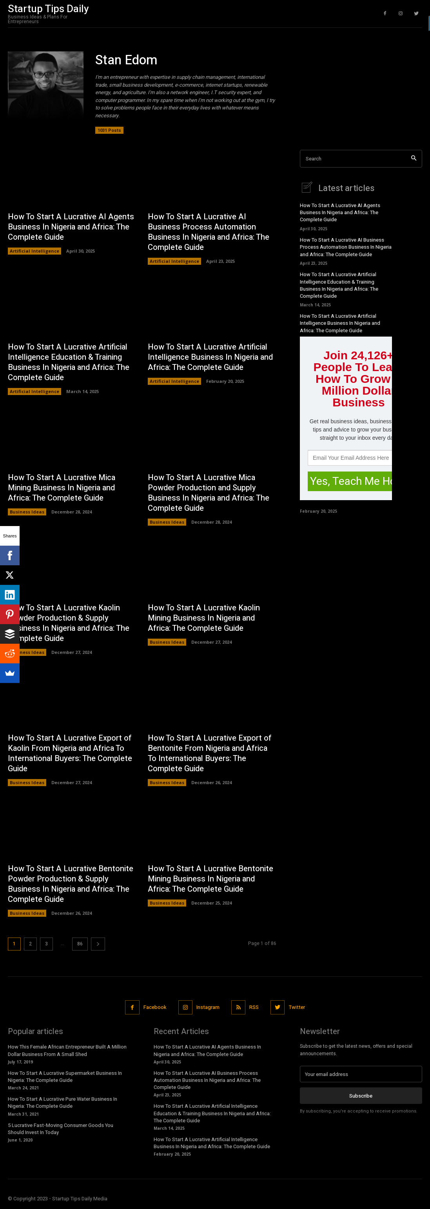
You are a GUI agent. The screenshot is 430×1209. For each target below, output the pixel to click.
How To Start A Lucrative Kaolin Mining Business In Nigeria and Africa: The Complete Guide (204, 618)
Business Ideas (27, 512)
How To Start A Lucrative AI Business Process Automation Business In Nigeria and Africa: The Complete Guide (208, 232)
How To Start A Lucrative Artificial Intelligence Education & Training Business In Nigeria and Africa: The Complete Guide (68, 362)
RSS (254, 1007)
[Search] (413, 159)
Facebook (155, 1007)
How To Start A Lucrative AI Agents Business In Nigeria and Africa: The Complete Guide (71, 227)
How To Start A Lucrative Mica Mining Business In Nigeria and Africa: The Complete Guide (61, 488)
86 (80, 943)
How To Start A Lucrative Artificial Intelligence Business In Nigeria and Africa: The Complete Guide (210, 357)
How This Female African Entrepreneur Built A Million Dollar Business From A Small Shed (67, 1050)
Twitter (297, 1007)
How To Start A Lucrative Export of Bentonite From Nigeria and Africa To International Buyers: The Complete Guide (210, 754)
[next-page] (98, 944)
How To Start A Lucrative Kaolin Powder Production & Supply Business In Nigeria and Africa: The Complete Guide (68, 623)
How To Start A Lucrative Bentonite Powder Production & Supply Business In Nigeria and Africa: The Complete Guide (70, 884)
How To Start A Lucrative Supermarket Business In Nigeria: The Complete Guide (65, 1076)
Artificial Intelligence (34, 251)
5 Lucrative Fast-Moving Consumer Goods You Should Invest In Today (60, 1129)
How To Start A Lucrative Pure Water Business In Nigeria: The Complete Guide (62, 1102)
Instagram (208, 1007)
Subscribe (360, 1095)
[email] (361, 1074)
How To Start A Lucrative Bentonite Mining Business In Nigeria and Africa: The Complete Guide (210, 879)
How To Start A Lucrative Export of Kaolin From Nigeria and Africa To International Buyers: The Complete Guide (70, 754)
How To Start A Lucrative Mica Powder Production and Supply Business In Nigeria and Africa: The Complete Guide (208, 493)
